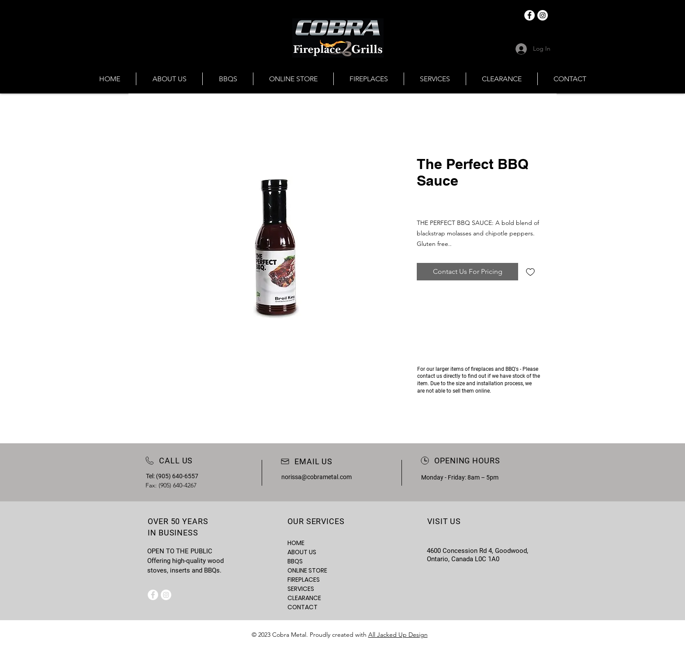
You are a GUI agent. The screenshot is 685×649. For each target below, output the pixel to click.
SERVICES (300, 588)
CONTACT (302, 607)
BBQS (295, 561)
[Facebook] (529, 15)
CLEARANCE (304, 598)
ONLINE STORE (307, 570)
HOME (295, 543)
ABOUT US (301, 552)
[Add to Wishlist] (530, 271)
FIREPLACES (303, 579)
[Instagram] (542, 15)
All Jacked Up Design (398, 635)
